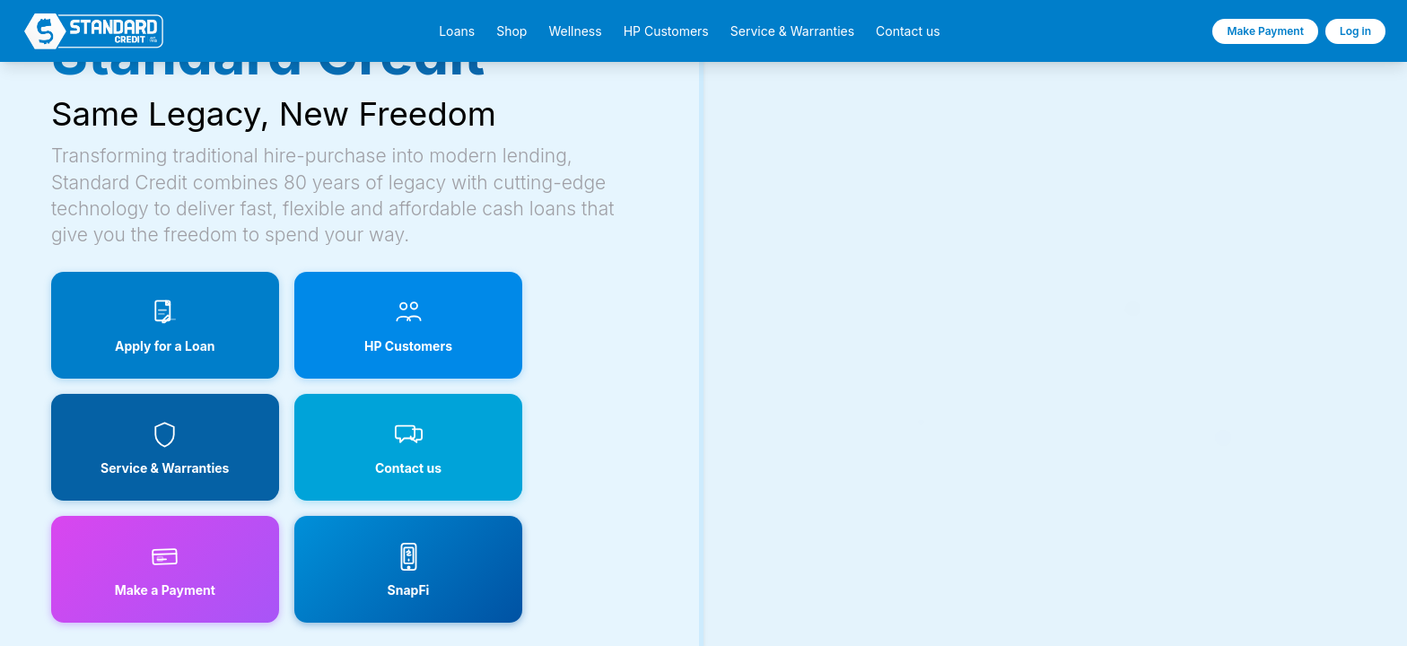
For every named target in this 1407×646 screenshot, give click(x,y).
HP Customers (666, 31)
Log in (1355, 31)
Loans (457, 31)
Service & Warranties (792, 31)
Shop (511, 31)
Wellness (574, 31)
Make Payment (1265, 31)
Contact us (908, 31)
